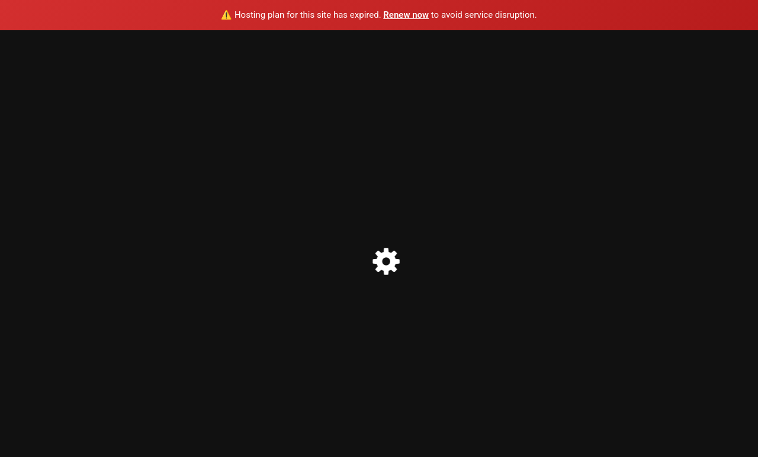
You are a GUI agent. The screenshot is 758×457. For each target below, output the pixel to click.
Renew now (406, 14)
